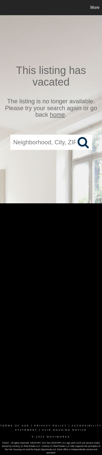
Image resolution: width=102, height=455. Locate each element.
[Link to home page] (4, 7)
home (57, 114)
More (94, 7)
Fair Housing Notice (64, 430)
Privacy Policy (50, 425)
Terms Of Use (14, 425)
